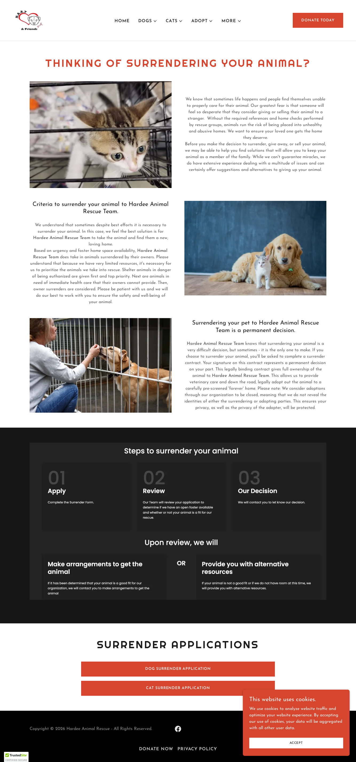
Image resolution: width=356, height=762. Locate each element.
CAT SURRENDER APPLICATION (178, 688)
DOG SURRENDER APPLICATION (178, 669)
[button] (147, 21)
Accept (296, 742)
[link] (28, 20)
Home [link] (122, 21)
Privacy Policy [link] (197, 749)
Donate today (318, 20)
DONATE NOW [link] (156, 749)
